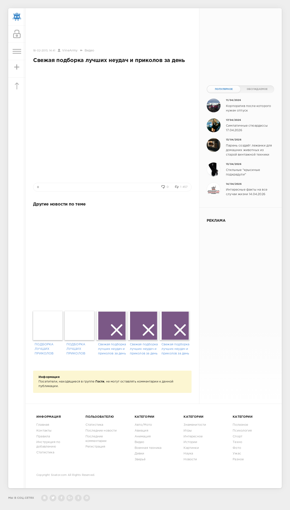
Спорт (237, 436)
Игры (188, 430)
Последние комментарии (96, 438)
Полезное (240, 425)
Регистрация (95, 446)
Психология (242, 430)
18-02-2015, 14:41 (44, 50)
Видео (89, 50)
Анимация (143, 436)
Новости (190, 459)
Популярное (224, 89)
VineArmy (69, 50)
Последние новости (101, 430)
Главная (42, 425)
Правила (43, 436)
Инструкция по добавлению (48, 444)
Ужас (237, 453)
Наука (188, 453)
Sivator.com (59, 475)
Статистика (45, 452)
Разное (238, 459)
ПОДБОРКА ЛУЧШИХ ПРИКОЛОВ (44, 349)
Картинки (191, 448)
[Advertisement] (112, 28)
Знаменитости (195, 425)
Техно (237, 442)
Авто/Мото (143, 425)
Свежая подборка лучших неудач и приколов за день (112, 349)
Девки (139, 453)
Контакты (44, 430)
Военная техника (148, 448)
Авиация (141, 430)
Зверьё (140, 459)
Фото (237, 448)
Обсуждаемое (257, 89)
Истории (190, 442)
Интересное (193, 436)
